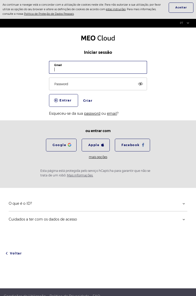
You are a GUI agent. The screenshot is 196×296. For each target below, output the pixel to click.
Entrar (65, 100)
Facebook (130, 145)
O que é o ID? (20, 203)
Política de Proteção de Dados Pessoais (49, 14)
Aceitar (181, 7)
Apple (93, 145)
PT (181, 23)
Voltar (16, 253)
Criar (87, 100)
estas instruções (116, 9)
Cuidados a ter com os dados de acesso (43, 219)
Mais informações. (80, 175)
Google (59, 145)
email (112, 113)
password (92, 113)
